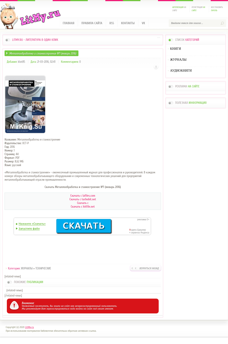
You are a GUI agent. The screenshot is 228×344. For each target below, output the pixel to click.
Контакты (128, 23)
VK (143, 23)
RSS (111, 23)
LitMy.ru (29, 327)
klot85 (21, 61)
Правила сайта (91, 23)
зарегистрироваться (57, 308)
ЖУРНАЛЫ (27, 268)
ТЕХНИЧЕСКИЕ (43, 268)
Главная (68, 23)
